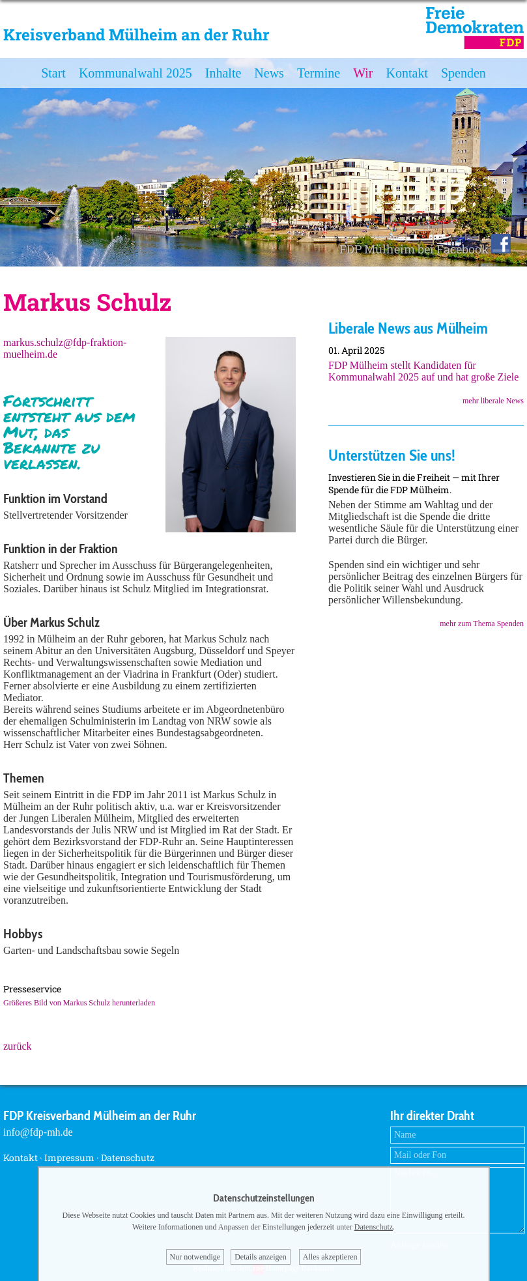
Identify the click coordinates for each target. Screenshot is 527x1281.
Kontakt (407, 73)
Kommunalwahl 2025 (135, 73)
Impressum (69, 1157)
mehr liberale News (493, 400)
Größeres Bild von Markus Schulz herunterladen (79, 1002)
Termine (318, 73)
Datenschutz (127, 1157)
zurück (17, 1046)
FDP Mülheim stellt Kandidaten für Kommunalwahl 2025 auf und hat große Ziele (423, 371)
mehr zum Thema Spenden (482, 623)
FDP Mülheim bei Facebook (425, 249)
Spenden (463, 73)
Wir (363, 73)
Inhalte (223, 73)
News (269, 73)
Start (53, 73)
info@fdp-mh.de (38, 1132)
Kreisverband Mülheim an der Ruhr (136, 34)
